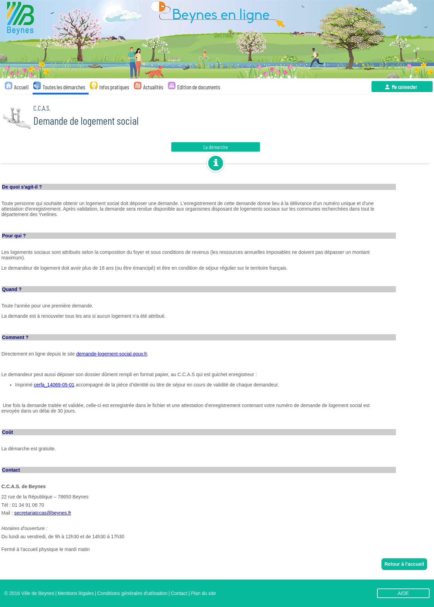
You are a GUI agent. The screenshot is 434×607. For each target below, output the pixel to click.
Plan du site (203, 593)
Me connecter (404, 86)
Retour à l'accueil (404, 564)
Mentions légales (76, 593)
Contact (179, 593)
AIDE (403, 593)
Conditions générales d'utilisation (132, 593)
